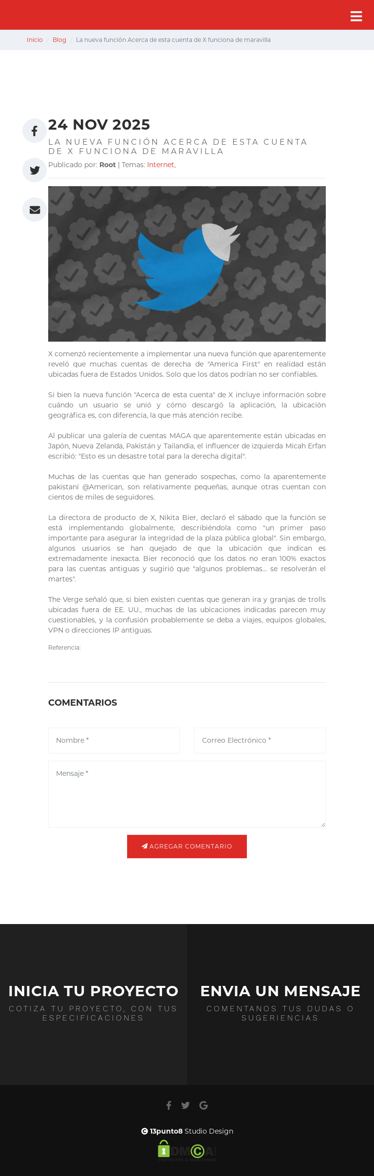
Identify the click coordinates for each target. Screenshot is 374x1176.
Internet (160, 164)
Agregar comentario (187, 846)
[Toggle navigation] (356, 16)
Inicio (35, 39)
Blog (59, 39)
